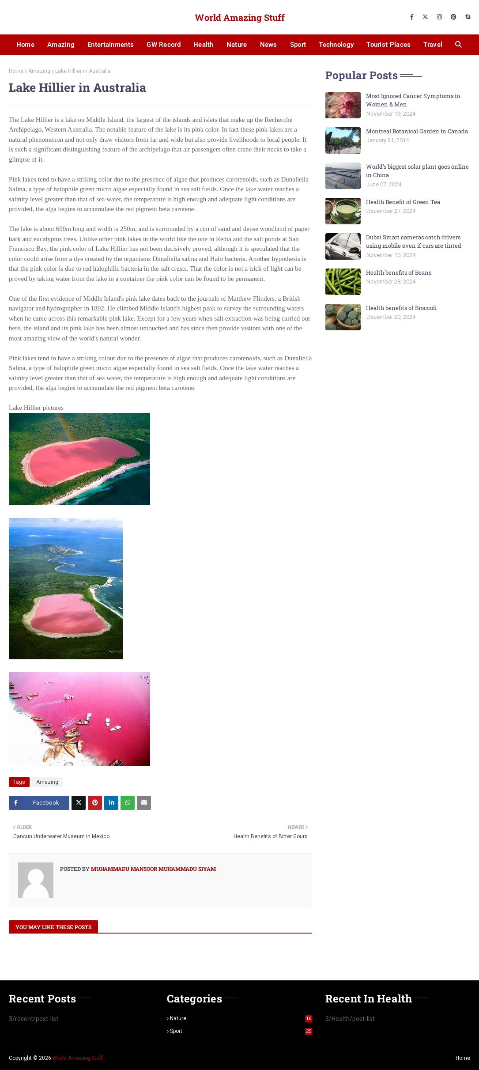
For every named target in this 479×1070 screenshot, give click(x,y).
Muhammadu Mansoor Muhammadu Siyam (153, 868)
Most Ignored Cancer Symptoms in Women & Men (413, 100)
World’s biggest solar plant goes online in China (417, 171)
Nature (241, 1018)
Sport (241, 1031)
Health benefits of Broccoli (401, 308)
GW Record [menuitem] (164, 45)
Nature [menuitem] (236, 45)
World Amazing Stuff (240, 17)
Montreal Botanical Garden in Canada (417, 131)
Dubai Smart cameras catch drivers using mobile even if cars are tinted (413, 241)
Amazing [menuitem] (61, 45)
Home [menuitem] (25, 45)
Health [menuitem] (203, 45)
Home (16, 71)
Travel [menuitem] (432, 45)
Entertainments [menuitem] (110, 45)
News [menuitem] (268, 45)
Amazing (39, 71)
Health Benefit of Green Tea (403, 202)
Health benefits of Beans (398, 272)
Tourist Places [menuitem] (388, 45)
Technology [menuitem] (336, 45)
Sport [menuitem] (298, 45)
